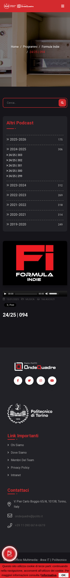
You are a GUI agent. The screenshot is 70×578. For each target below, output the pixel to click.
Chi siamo (15, 445)
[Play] (5, 293)
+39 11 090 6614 (26, 525)
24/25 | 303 (14, 155)
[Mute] (46, 293)
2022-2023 (16, 195)
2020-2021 (16, 214)
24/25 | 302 (14, 160)
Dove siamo (17, 452)
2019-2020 (16, 224)
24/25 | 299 (14, 176)
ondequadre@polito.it (25, 515)
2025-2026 (16, 139)
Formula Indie (50, 46)
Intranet (14, 475)
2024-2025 (16, 149)
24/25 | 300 (14, 170)
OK (63, 575)
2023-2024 (16, 185)
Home (15, 46)
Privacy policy (18, 467)
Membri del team (20, 460)
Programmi (30, 46)
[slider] (26, 294)
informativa (48, 575)
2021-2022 (16, 205)
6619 (41, 525)
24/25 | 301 (14, 165)
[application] (35, 294)
